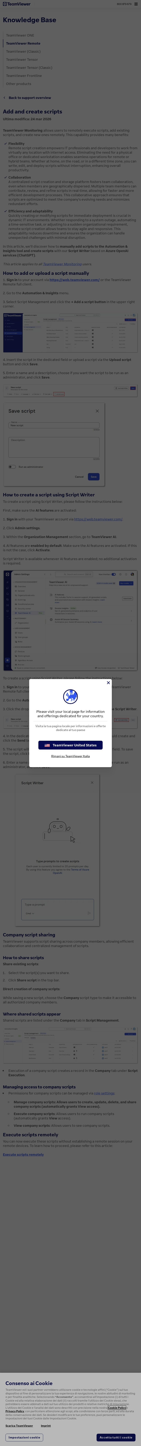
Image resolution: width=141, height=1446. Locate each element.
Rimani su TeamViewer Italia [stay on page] (70, 756)
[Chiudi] (108, 682)
